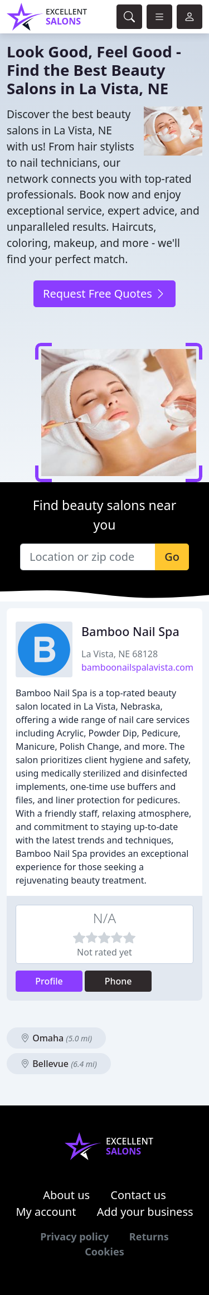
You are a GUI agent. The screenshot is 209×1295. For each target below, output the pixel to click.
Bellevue (59, 1064)
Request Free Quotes (104, 293)
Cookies (104, 1251)
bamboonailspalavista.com (137, 667)
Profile (49, 981)
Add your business (145, 1211)
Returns (149, 1236)
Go (171, 556)
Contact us (138, 1194)
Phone (118, 981)
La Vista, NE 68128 (119, 654)
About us (66, 1194)
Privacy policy (74, 1236)
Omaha (56, 1038)
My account (46, 1211)
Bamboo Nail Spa (130, 631)
